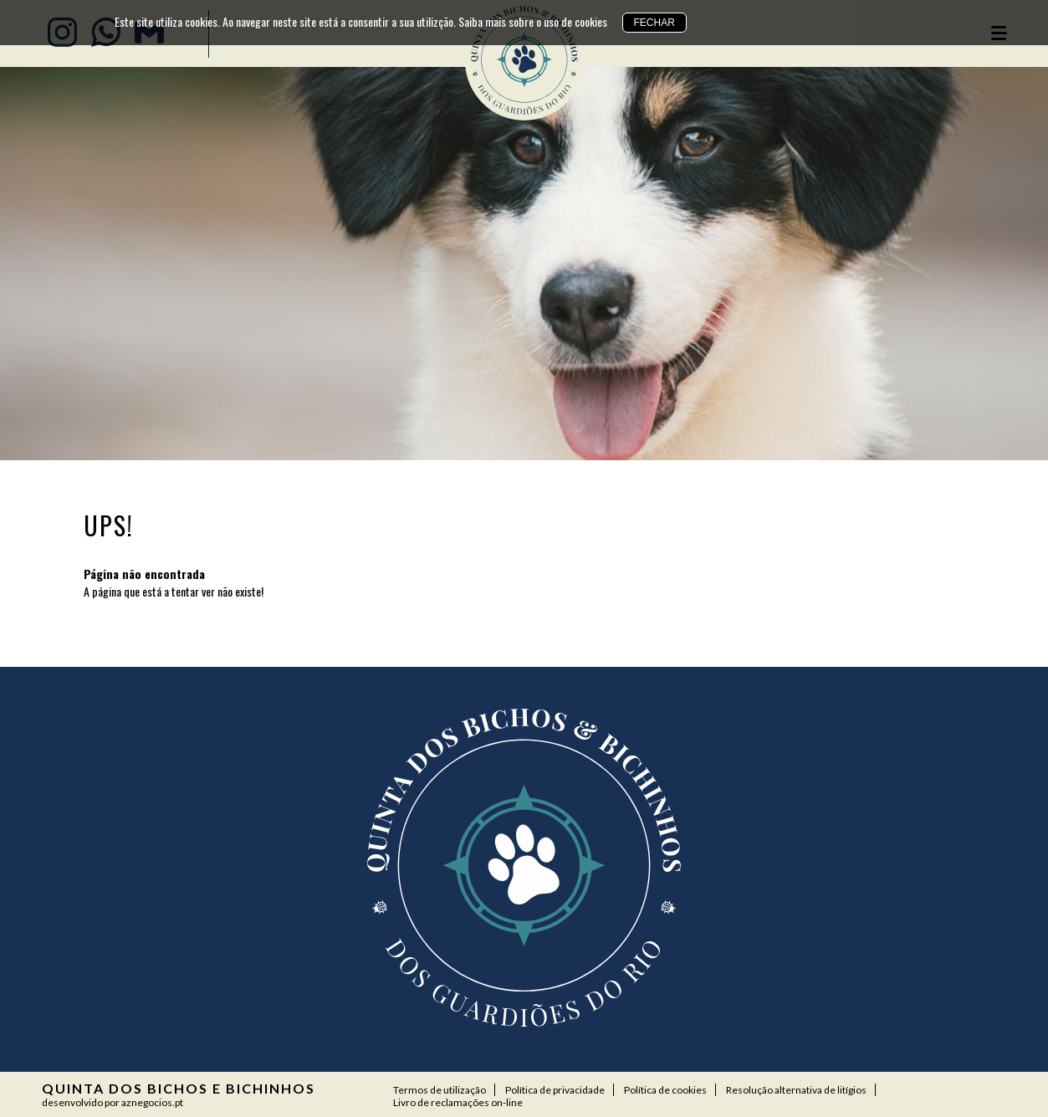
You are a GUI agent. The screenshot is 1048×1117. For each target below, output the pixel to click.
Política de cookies (665, 1090)
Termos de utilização (439, 1090)
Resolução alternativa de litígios (796, 1090)
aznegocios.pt (152, 1102)
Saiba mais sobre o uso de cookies (532, 21)
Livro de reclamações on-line (458, 1102)
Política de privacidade (555, 1090)
